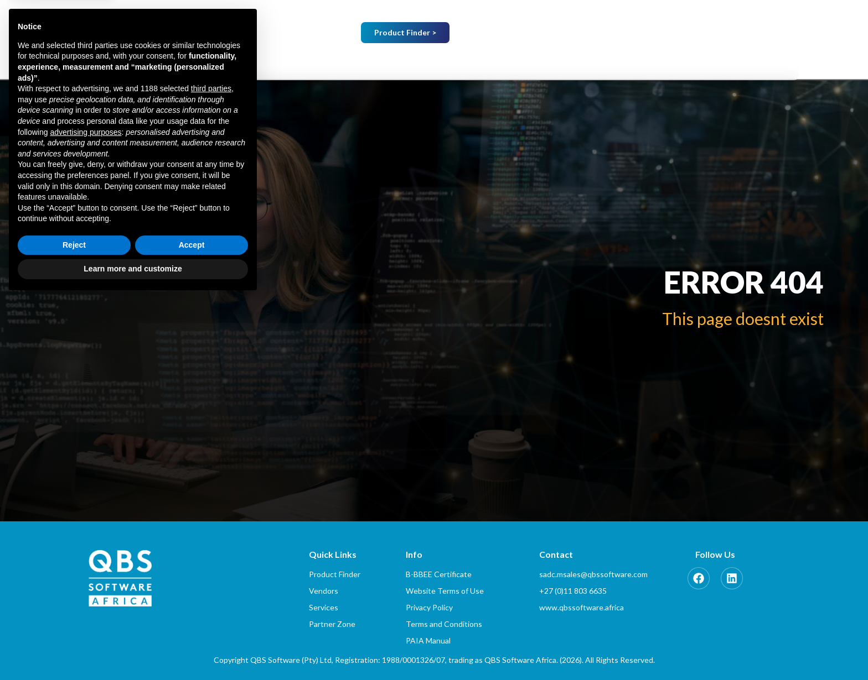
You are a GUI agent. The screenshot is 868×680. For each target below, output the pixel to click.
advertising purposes (85, 512)
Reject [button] (74, 625)
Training (611, 63)
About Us (400, 63)
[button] (400, 64)
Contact (770, 63)
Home (335, 63)
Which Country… (623, 33)
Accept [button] (192, 625)
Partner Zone (692, 63)
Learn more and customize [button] (133, 649)
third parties (211, 469)
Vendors (475, 63)
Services (543, 63)
